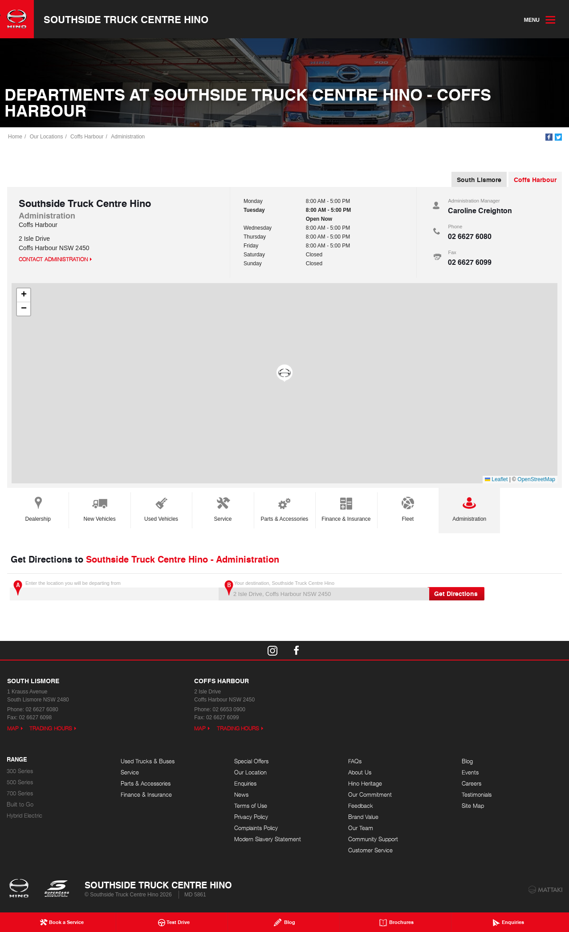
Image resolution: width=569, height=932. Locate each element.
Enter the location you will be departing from (113, 590)
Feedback (360, 805)
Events (470, 772)
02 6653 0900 (229, 709)
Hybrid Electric (24, 815)
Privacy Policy (251, 817)
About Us (359, 772)
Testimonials (477, 794)
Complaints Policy (256, 828)
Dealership (38, 508)
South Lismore (479, 179)
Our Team (360, 828)
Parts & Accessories (285, 508)
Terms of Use (250, 805)
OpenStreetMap (536, 479)
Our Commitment (370, 794)
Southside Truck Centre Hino (126, 19)
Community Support (373, 839)
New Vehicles (100, 508)
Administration (128, 137)
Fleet (407, 508)
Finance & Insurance (345, 508)
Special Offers (251, 761)
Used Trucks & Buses (148, 761)
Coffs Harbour (86, 137)
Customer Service (370, 850)
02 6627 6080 (470, 236)
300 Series (20, 771)
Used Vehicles (161, 508)
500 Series (20, 782)
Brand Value (363, 817)
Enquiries (245, 783)
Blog (467, 761)
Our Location (250, 772)
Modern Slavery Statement (267, 839)
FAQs (355, 761)
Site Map (473, 805)
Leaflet (496, 479)
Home (15, 137)
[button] (284, 373)
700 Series (20, 793)
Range (17, 759)
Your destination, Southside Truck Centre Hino (322, 590)
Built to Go (20, 804)
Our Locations (46, 137)
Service (223, 508)
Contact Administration (53, 259)
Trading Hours (50, 728)
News (241, 794)
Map (13, 728)
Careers (471, 783)
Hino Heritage (365, 783)
